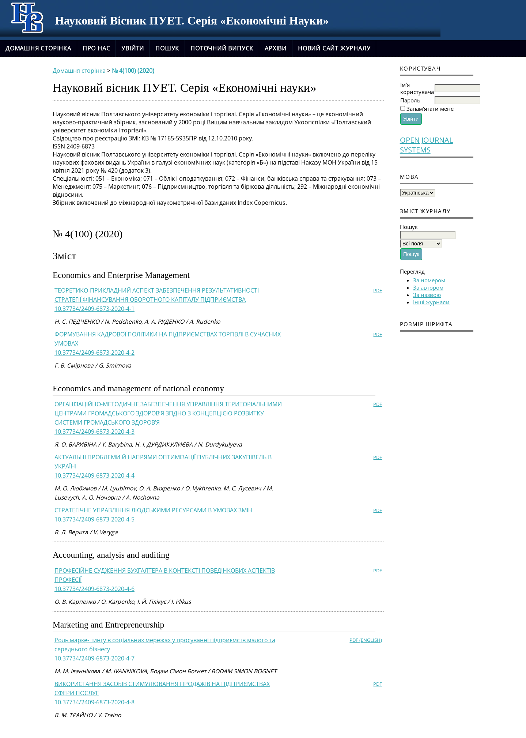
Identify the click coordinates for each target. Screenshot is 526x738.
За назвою (427, 294)
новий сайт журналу (334, 48)
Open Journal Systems (426, 145)
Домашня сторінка (38, 48)
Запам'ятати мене (430, 108)
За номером (429, 280)
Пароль (410, 100)
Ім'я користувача (417, 88)
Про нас (96, 48)
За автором (428, 287)
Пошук (167, 48)
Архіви (276, 48)
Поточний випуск (221, 48)
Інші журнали (431, 302)
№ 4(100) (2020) (133, 71)
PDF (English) (365, 640)
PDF (377, 290)
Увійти (132, 48)
